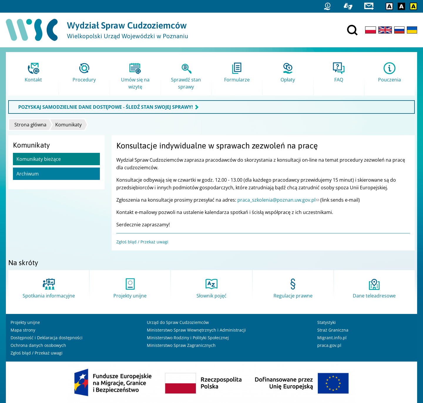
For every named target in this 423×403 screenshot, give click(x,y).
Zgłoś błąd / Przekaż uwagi (142, 242)
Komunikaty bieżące (38, 159)
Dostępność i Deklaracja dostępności (47, 337)
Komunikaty (68, 124)
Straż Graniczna (332, 330)
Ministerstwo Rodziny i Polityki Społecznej (188, 337)
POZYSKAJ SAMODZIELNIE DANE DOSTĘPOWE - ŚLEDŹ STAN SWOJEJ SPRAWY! (105, 107)
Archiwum (27, 173)
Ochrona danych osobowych (38, 345)
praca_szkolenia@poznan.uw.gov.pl (278, 200)
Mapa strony (23, 330)
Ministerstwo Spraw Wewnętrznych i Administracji (196, 330)
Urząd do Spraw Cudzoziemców (178, 322)
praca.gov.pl (329, 345)
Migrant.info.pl (332, 337)
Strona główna (30, 124)
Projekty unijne (25, 322)
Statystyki (326, 322)
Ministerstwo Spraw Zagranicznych (181, 345)
